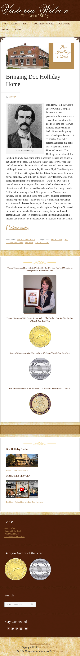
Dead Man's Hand (11, 534)
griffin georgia (42, 243)
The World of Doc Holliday (14, 537)
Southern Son (9, 528)
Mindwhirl (58, 651)
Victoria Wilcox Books (47, 647)
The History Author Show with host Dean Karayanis (24, 502)
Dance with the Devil (12, 531)
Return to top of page (40, 643)
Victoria (12, 97)
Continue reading (17, 228)
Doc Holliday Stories (26, 239)
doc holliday (56, 239)
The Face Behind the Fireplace (17, 470)
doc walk (29, 243)
